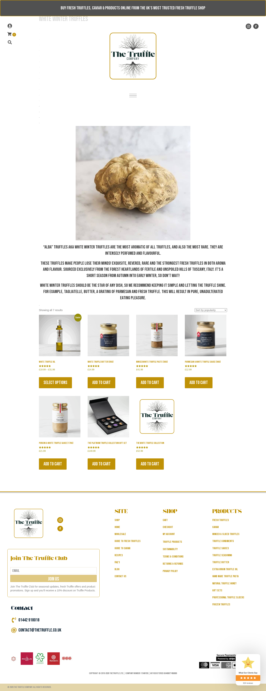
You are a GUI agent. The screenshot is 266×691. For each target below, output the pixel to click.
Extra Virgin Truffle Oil (225, 569)
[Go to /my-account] (46, 26)
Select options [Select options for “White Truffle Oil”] (55, 382)
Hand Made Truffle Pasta (225, 576)
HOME (117, 527)
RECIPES (119, 555)
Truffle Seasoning (222, 555)
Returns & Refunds (173, 564)
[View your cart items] (11, 34)
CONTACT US (120, 576)
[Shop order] (211, 310)
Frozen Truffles (221, 604)
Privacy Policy (170, 571)
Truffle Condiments (223, 541)
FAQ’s (117, 562)
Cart (165, 520)
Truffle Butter (220, 562)
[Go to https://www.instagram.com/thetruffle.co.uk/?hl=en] (248, 27)
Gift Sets (217, 590)
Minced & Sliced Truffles (225, 534)
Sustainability (170, 549)
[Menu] (133, 96)
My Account (169, 534)
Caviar (215, 527)
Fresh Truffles (220, 520)
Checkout (168, 527)
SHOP (117, 520)
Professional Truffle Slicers (228, 597)
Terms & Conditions (173, 556)
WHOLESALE (120, 534)
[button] (53, 578)
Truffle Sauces (220, 548)
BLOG (117, 569)
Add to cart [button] (101, 382)
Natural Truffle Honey (224, 583)
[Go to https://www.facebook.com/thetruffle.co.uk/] (256, 27)
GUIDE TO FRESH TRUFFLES (128, 541)
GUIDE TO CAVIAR (122, 548)
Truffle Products (172, 542)
